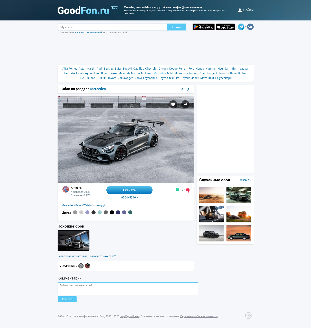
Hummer (210, 68)
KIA (72, 73)
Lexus (113, 73)
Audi (100, 68)
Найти (176, 27)
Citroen (163, 68)
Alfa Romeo (69, 68)
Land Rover (101, 73)
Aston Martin (87, 68)
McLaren (146, 73)
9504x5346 (129, 197)
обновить (245, 179)
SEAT (82, 78)
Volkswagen (125, 78)
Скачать (129, 190)
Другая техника (168, 78)
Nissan (193, 73)
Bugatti (127, 68)
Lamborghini (84, 73)
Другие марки (190, 78)
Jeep (66, 73)
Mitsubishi (181, 73)
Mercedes (160, 73)
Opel (202, 73)
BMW (118, 68)
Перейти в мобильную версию (199, 318)
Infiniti (234, 68)
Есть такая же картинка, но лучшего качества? (87, 256)
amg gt (101, 205)
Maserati (124, 73)
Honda (200, 68)
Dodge (173, 68)
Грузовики (150, 78)
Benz (78, 205)
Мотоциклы (208, 78)
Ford (191, 68)
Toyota (112, 78)
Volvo (138, 78)
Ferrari (183, 68)
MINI (170, 73)
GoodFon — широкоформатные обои (82, 318)
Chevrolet (151, 68)
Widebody (89, 205)
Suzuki (102, 78)
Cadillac (138, 68)
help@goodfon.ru (129, 318)
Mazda (135, 73)
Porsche (223, 73)
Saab (244, 73)
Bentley (108, 68)
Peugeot (212, 73)
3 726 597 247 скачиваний (88, 32)
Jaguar (244, 68)
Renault (235, 73)
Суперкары (224, 78)
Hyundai (223, 68)
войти (246, 9)
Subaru (91, 78)
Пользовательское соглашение (160, 318)
